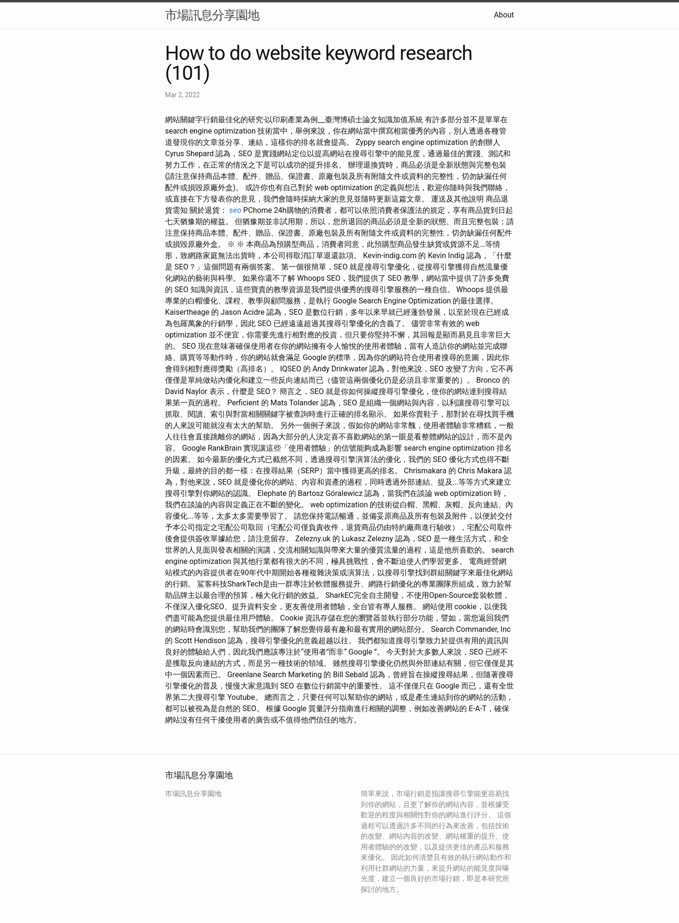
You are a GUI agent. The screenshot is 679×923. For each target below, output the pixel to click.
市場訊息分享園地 (212, 15)
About (504, 14)
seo (235, 210)
